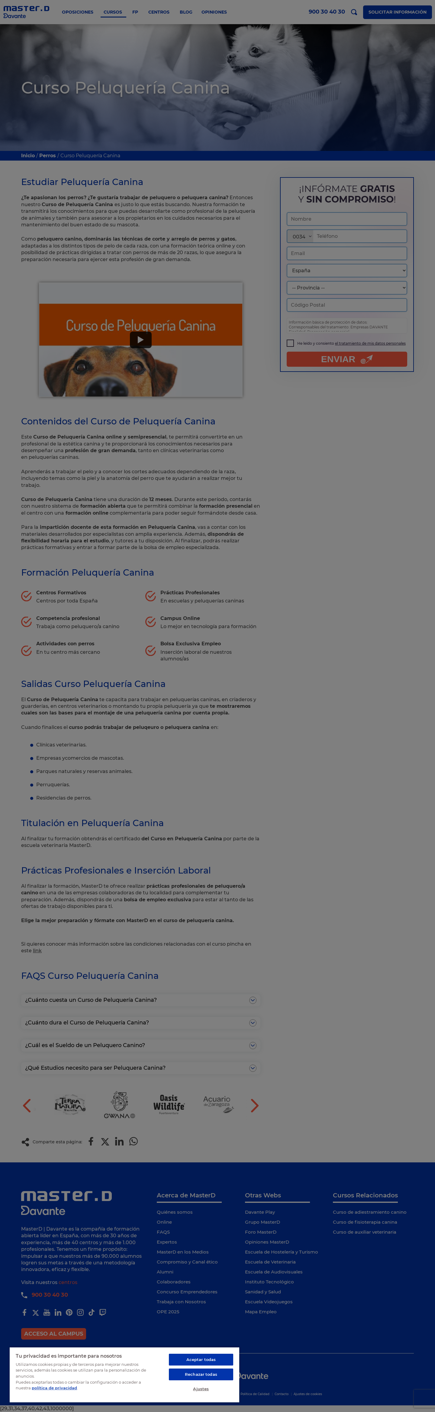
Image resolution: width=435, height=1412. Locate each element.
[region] (124, 1374)
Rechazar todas (201, 1374)
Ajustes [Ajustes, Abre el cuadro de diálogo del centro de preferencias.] (201, 1388)
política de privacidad (54, 1387)
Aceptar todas (201, 1359)
